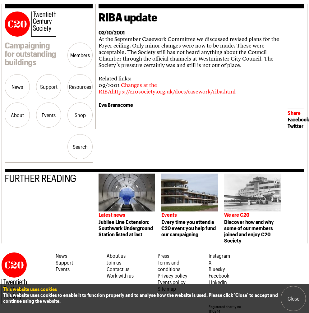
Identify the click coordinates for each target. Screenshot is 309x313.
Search (80, 146)
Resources (80, 87)
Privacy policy (172, 275)
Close (293, 298)
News (17, 87)
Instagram (219, 255)
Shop (80, 115)
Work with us (120, 275)
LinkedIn (218, 282)
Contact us (118, 269)
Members (80, 55)
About (17, 115)
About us (116, 255)
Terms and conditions (169, 265)
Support (49, 87)
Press (163, 255)
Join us (114, 262)
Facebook (298, 119)
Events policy (172, 282)
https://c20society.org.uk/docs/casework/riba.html (174, 91)
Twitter (295, 126)
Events (49, 115)
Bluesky (217, 269)
